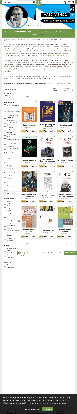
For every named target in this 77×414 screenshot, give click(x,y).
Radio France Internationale (55, 55)
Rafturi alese (21, 40)
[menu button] (9, 2)
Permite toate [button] (47, 409)
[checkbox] (12, 105)
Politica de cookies (33, 403)
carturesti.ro (12, 40)
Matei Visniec (29, 127)
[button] (26, 2)
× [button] (72, 31)
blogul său (9, 44)
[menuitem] (64, 2)
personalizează (63, 400)
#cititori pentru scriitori (62, 83)
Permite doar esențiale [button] (32, 409)
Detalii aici (41, 34)
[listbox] (56, 40)
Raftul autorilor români (33, 40)
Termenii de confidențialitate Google (54, 403)
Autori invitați (46, 40)
